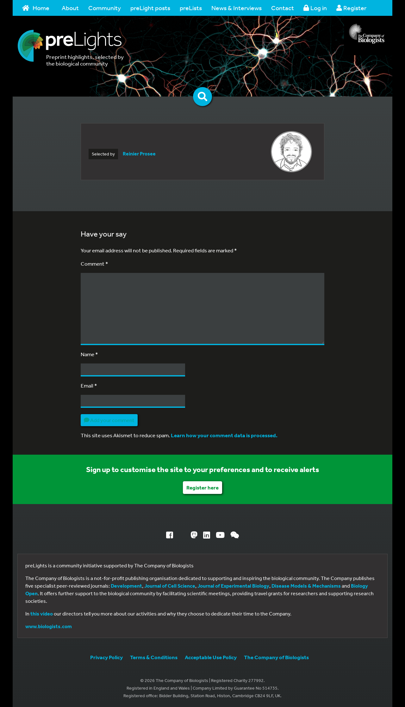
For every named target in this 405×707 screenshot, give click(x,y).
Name (89, 354)
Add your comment (109, 420)
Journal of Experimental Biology (233, 586)
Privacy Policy (106, 657)
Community (104, 7)
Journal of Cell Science (169, 586)
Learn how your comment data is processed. (224, 435)
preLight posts (150, 7)
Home (35, 7)
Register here (202, 487)
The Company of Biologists (276, 657)
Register (351, 7)
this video (41, 613)
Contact (282, 7)
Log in (315, 7)
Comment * (94, 263)
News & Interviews (236, 7)
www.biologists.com (48, 626)
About (70, 7)
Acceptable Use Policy (211, 657)
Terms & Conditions (154, 657)
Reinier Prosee (139, 153)
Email (89, 385)
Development (126, 586)
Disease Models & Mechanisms (306, 586)
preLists (191, 7)
